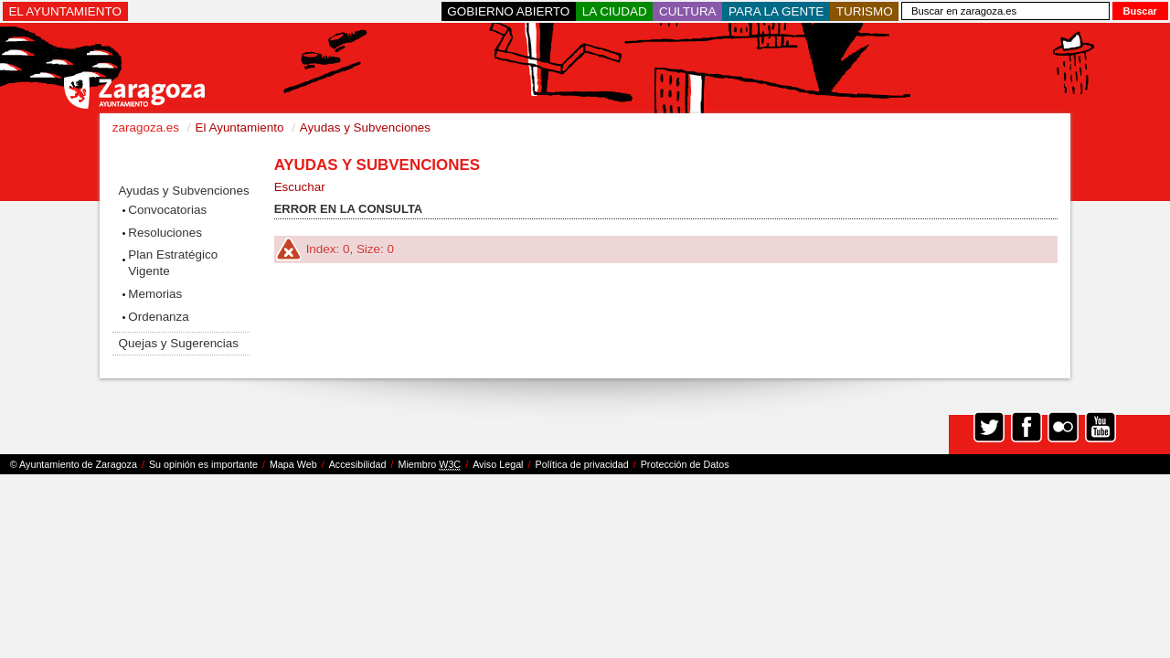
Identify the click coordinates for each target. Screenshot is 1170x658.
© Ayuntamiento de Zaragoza (73, 464)
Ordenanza (158, 317)
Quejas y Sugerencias (179, 343)
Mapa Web (293, 464)
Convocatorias (167, 210)
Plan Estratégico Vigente (173, 263)
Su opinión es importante (203, 464)
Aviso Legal (498, 464)
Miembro (429, 465)
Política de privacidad (582, 464)
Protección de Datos (685, 464)
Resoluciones (165, 232)
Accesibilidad (358, 464)
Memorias (155, 294)
